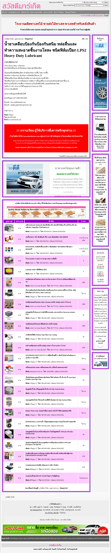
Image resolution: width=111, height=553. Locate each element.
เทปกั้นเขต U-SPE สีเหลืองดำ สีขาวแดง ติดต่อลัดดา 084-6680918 (47, 237)
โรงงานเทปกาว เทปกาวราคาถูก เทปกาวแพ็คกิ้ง (41, 259)
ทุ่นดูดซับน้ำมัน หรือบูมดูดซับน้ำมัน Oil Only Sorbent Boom (45, 389)
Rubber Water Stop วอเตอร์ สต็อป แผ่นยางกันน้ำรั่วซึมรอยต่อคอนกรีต (48, 411)
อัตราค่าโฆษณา (59, 12)
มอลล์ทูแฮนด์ (69, 510)
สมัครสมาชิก (25, 12)
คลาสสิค (63, 520)
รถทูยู (51, 507)
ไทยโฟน (62, 513)
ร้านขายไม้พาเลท (27, 30)
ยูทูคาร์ (40, 507)
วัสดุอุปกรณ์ (29, 39)
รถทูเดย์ (45, 507)
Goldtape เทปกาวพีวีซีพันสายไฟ (36, 269)
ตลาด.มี (77, 510)
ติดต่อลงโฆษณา (70, 12)
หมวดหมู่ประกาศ (14, 12)
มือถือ (69, 520)
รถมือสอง (101, 356)
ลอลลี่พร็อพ (77, 507)
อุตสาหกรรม (19, 39)
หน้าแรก (4, 12)
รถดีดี (34, 507)
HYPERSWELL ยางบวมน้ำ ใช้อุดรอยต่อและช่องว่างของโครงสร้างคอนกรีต (51, 422)
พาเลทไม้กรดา (71, 174)
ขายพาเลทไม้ (70, 30)
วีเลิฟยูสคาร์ (58, 507)
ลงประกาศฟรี (47, 12)
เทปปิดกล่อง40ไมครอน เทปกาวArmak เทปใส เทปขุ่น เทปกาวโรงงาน (48, 302)
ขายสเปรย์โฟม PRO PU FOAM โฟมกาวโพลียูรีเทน (43, 476)
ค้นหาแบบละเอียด (36, 12)
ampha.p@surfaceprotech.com (21, 105)
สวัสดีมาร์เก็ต (9, 39)
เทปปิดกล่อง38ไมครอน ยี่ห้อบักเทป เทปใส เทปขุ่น (42, 324)
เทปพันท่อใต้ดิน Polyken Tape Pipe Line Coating (41, 335)
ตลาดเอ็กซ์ (46, 510)
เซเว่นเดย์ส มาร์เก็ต (57, 510)
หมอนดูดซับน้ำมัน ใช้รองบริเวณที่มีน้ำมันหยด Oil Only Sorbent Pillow (49, 400)
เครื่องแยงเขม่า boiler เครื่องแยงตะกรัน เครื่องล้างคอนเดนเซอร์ (46, 367)
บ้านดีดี (69, 507)
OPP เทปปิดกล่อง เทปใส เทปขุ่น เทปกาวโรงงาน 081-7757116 (46, 346)
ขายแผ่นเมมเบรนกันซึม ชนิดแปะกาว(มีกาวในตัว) (42, 465)
